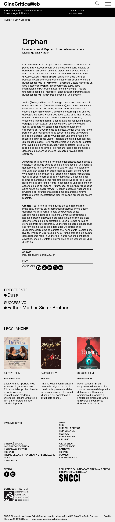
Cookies (64, 455)
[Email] (60, 267)
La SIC (7, 457)
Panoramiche (67, 436)
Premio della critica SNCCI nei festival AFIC (29, 455)
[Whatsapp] (55, 267)
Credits (107, 516)
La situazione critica (16, 446)
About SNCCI (66, 443)
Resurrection (84, 378)
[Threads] (49, 267)
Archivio (64, 439)
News (62, 422)
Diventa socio (76, 12)
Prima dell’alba (12, 378)
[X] (44, 267)
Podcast (9, 452)
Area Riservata (68, 457)
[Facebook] (38, 267)
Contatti (64, 449)
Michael (45, 378)
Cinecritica (11, 460)
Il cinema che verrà (15, 449)
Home (7, 20)
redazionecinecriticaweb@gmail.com (49, 519)
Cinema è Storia (13, 443)
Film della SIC (67, 431)
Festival (64, 433)
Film (15, 20)
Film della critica (69, 428)
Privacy (63, 452)
